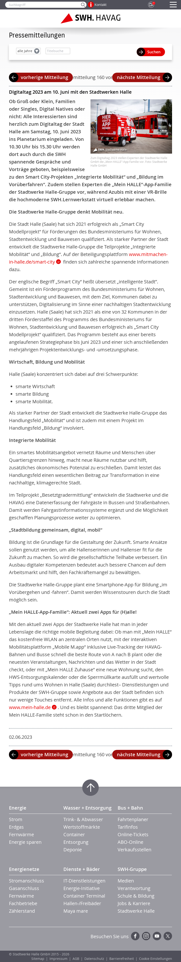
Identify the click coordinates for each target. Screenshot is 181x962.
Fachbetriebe (23, 903)
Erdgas (16, 827)
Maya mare (75, 911)
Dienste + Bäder (81, 869)
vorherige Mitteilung (44, 77)
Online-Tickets (133, 834)
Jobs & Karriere (134, 903)
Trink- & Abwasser (83, 819)
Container (74, 834)
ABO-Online (130, 842)
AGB (76, 958)
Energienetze (24, 869)
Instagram (146, 936)
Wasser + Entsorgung (87, 808)
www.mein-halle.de (30, 707)
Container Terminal (84, 896)
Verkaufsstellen (134, 849)
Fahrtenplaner (133, 819)
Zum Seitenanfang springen (90, 787)
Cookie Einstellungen (155, 958)
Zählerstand (22, 911)
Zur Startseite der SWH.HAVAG (90, 18)
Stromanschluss (26, 881)
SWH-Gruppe (132, 869)
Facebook (135, 936)
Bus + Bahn (130, 808)
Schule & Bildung (136, 896)
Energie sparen (25, 842)
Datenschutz (94, 958)
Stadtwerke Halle (136, 911)
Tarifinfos (128, 827)
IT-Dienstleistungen (84, 881)
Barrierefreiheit (121, 958)
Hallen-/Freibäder (82, 903)
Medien (126, 881)
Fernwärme (21, 834)
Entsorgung (75, 842)
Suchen (153, 52)
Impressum (58, 958)
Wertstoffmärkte (81, 827)
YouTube (157, 936)
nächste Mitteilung (138, 77)
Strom (15, 819)
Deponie (72, 849)
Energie (17, 808)
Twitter (168, 936)
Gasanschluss (24, 888)
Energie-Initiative (81, 888)
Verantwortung (134, 888)
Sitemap (37, 958)
